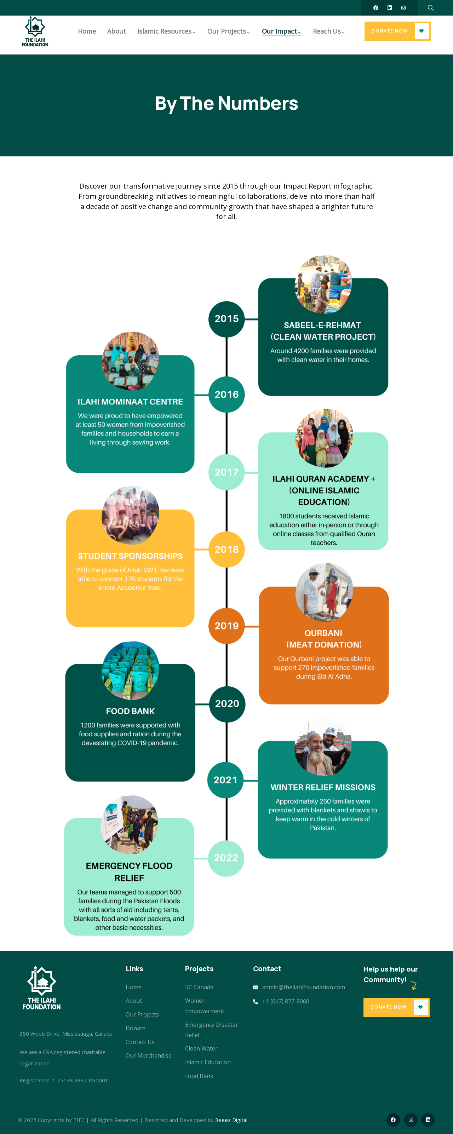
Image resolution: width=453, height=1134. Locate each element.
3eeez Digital (231, 1119)
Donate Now (390, 31)
